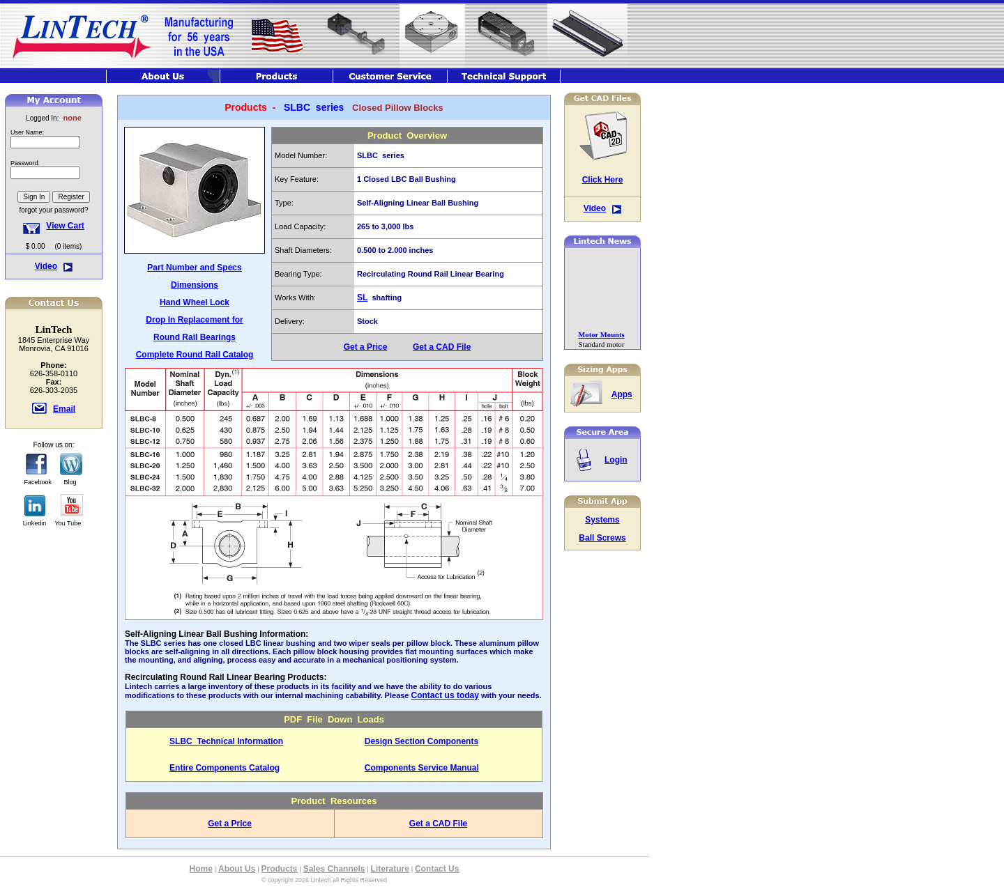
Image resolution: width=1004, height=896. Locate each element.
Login (616, 460)
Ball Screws (602, 538)
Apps (621, 394)
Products (279, 869)
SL (362, 297)
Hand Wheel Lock (194, 302)
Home (201, 869)
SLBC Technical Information (226, 741)
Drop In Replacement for (194, 320)
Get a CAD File (442, 347)
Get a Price (366, 347)
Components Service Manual (422, 768)
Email (64, 409)
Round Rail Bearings (194, 337)
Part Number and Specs (194, 267)
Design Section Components (421, 741)
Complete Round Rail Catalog (195, 355)
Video (46, 266)
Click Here (602, 180)
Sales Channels (334, 869)
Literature (390, 869)
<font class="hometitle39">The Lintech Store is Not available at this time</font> (53, 174)
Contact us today (445, 695)
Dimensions (194, 285)
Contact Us (437, 869)
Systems (602, 520)
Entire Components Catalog (224, 768)
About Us (236, 869)
